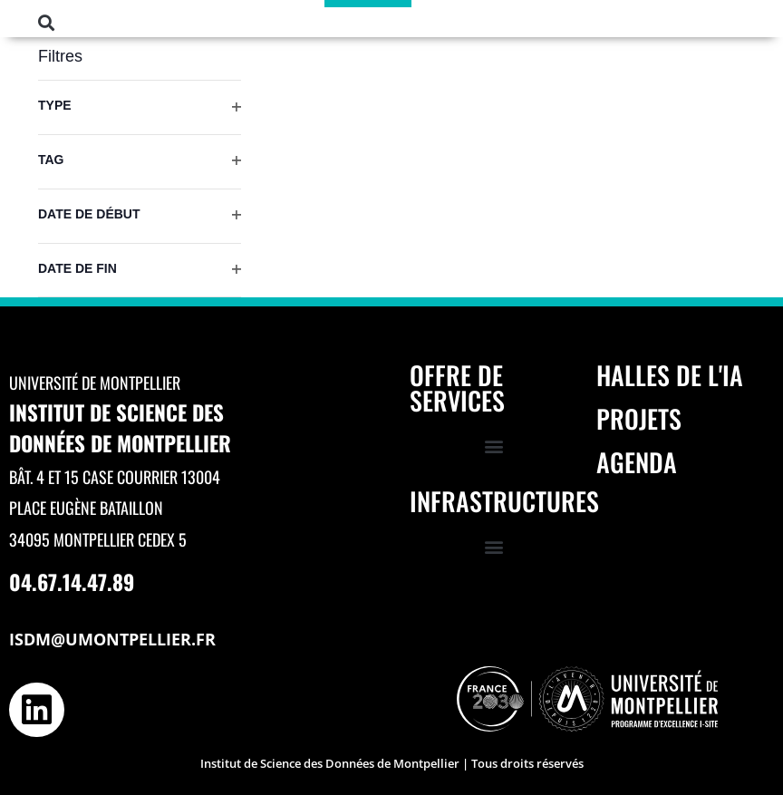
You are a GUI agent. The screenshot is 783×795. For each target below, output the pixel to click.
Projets (639, 418)
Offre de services (457, 387)
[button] (47, 22)
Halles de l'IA (669, 374)
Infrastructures (504, 500)
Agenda (636, 461)
